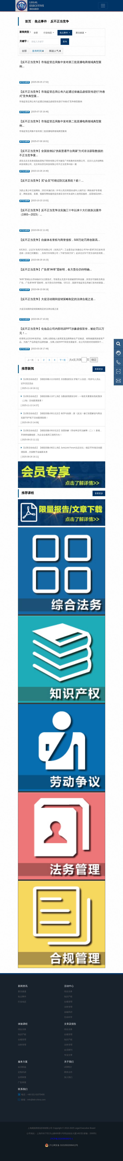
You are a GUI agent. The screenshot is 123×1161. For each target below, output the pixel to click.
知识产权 (68, 996)
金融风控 (68, 1012)
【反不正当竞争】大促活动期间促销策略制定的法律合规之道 (56, 299)
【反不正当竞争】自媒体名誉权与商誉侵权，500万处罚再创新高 (58, 239)
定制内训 (22, 1072)
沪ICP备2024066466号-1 (61, 1139)
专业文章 (68, 1055)
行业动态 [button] (48, 33)
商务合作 (68, 1072)
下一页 (63, 360)
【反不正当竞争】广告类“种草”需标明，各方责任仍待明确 (54, 269)
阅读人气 (55, 50)
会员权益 (22, 1067)
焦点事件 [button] (64, 33)
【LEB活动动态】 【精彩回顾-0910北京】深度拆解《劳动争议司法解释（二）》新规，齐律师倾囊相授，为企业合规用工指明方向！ (61, 432)
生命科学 (68, 1017)
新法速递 (22, 991)
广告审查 (22, 1082)
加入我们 (68, 1077)
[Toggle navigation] (103, 5)
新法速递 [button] (80, 33)
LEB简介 (68, 1067)
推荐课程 (28, 493)
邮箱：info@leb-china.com (32, 1099)
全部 (36, 33)
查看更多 (99, 369)
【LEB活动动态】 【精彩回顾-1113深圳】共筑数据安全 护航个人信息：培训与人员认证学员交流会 (60, 381)
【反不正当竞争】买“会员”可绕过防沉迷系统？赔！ (50, 180)
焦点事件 (22, 996)
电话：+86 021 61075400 (31, 1094)
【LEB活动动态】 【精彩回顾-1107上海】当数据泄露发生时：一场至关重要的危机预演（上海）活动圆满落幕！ (61, 398)
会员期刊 (68, 1050)
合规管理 (68, 1002)
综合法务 (68, 991)
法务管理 (68, 1007)
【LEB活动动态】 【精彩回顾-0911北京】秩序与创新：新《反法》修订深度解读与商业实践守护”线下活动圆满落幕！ (61, 415)
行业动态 (22, 1002)
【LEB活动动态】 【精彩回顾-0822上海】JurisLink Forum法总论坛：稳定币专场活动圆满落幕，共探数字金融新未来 (61, 449)
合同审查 (22, 1077)
